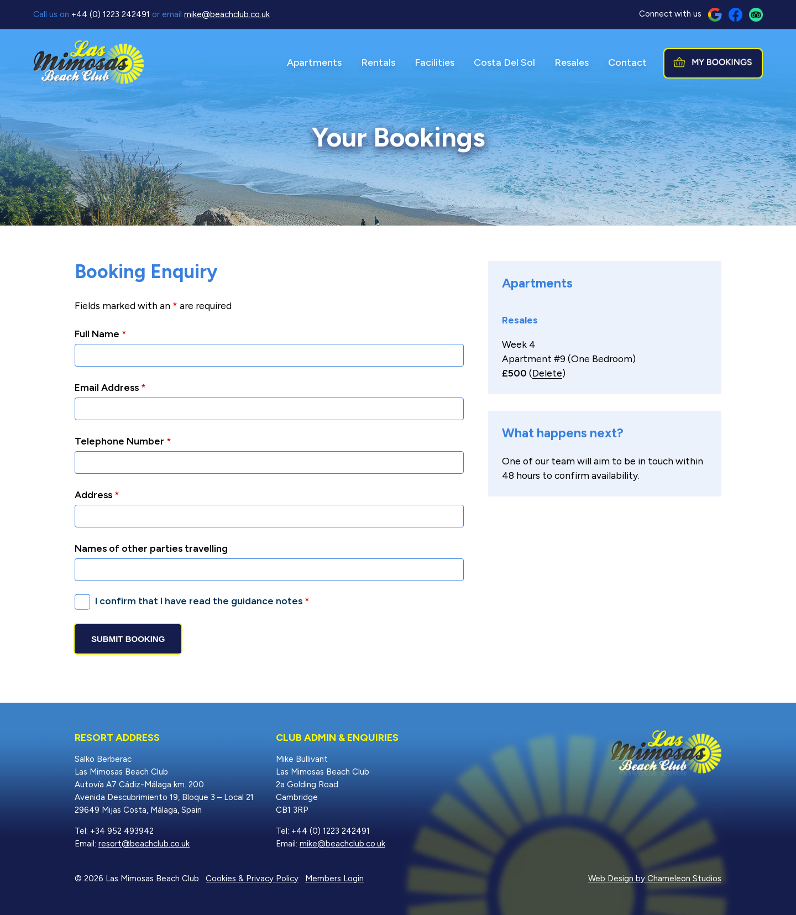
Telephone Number (123, 441)
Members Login (334, 878)
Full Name (101, 333)
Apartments (314, 62)
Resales (571, 62)
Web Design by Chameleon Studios (654, 878)
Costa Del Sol (504, 62)
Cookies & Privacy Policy (252, 878)
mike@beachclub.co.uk (227, 14)
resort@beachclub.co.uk (144, 844)
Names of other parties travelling (151, 548)
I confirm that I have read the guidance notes (202, 600)
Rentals (378, 62)
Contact (627, 62)
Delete (547, 373)
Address (97, 494)
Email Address (110, 387)
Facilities (434, 62)
